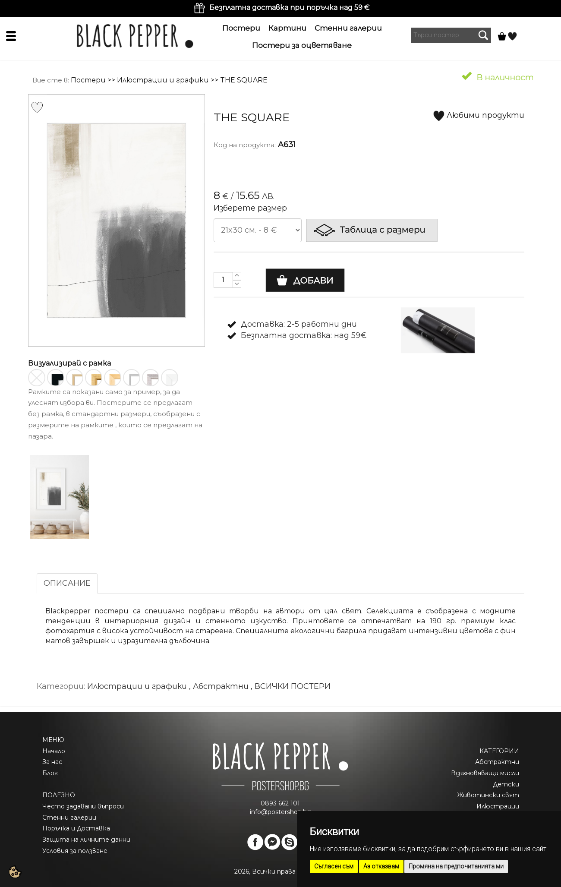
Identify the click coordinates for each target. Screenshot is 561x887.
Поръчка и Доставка (76, 828)
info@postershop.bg (280, 812)
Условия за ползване (74, 851)
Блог (50, 773)
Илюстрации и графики (163, 80)
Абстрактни (497, 762)
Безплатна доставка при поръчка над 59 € (289, 7)
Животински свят (488, 795)
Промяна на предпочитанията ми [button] (456, 866)
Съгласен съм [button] (333, 866)
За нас (52, 762)
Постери (241, 28)
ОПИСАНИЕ (67, 583)
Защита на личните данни (86, 839)
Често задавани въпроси (83, 806)
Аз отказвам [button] (381, 866)
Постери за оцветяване (302, 45)
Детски (506, 784)
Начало (53, 751)
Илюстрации (497, 806)
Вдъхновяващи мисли (485, 773)
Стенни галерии (348, 28)
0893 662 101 (280, 803)
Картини (287, 28)
